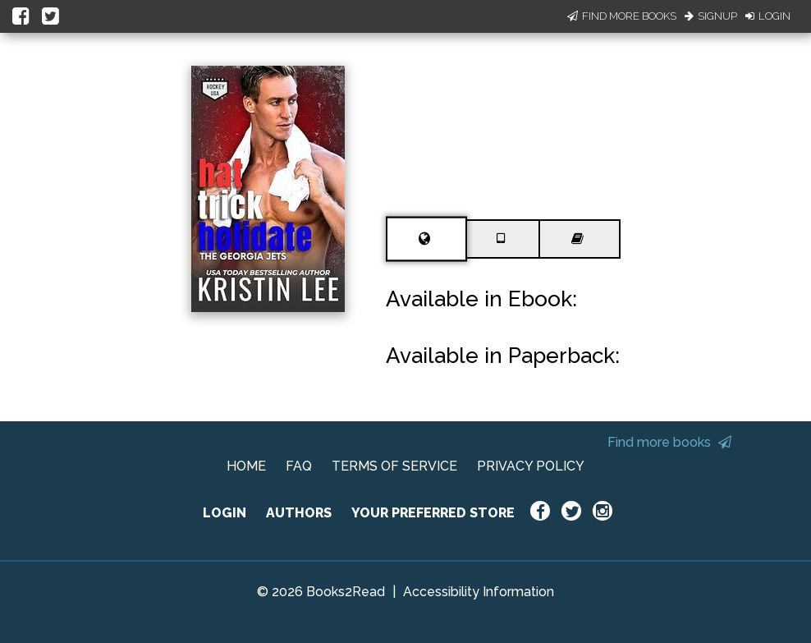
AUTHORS (299, 513)
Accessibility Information (478, 591)
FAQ (299, 466)
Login (767, 16)
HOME (246, 466)
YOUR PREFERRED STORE (433, 513)
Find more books (669, 442)
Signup (711, 16)
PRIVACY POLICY (530, 466)
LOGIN (224, 513)
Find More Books (621, 16)
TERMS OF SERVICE (394, 466)
